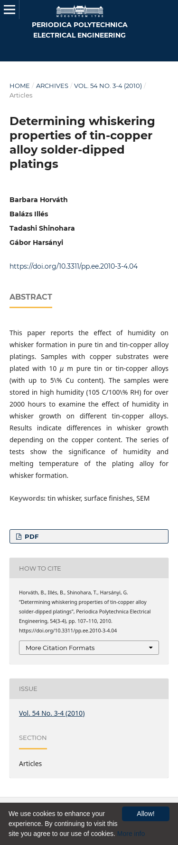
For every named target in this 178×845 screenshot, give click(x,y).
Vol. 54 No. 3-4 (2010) (108, 85)
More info (131, 833)
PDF (30, 536)
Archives (52, 85)
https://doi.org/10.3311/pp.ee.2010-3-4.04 (73, 266)
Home (19, 85)
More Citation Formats (60, 647)
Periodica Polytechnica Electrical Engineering (80, 29)
